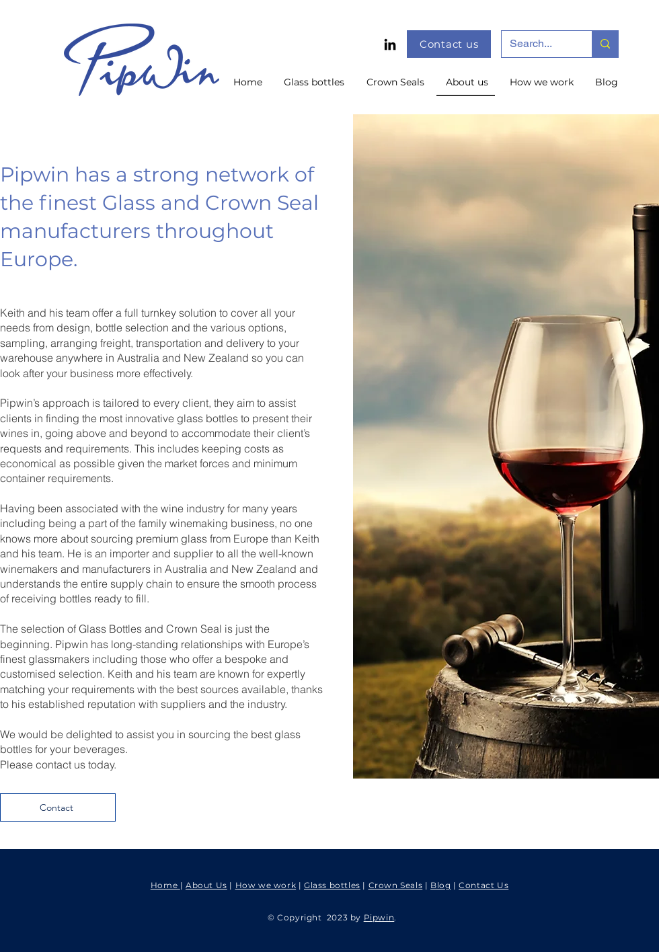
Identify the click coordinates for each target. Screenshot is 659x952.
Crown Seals (396, 885)
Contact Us (483, 885)
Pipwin (379, 917)
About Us (206, 885)
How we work (266, 885)
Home (165, 885)
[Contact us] (449, 44)
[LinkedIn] (390, 44)
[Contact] (58, 807)
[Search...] (537, 44)
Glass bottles (332, 885)
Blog (440, 885)
